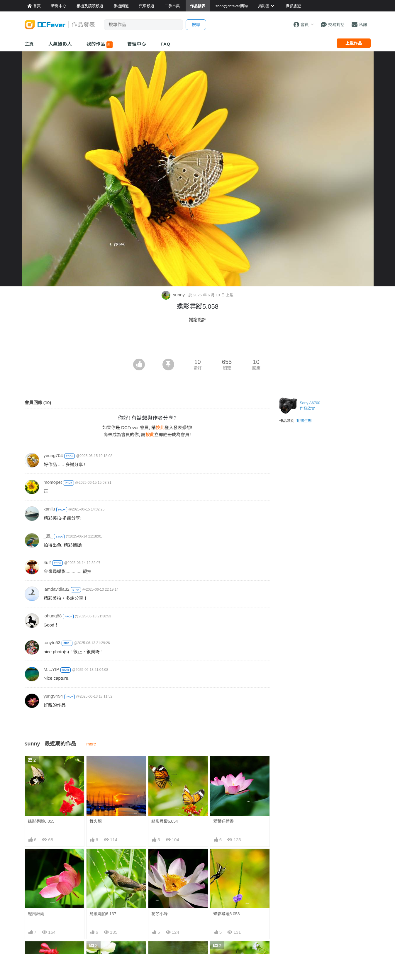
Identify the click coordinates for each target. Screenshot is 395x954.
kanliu (49, 508)
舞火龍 (95, 821)
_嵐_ (48, 535)
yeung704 (53, 455)
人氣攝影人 (60, 43)
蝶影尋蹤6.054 (164, 821)
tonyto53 (52, 642)
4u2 (47, 562)
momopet (53, 482)
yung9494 (53, 695)
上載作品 (353, 43)
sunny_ (175, 294)
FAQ (166, 43)
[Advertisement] (197, 342)
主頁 (29, 43)
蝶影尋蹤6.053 (226, 913)
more (91, 744)
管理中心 (136, 43)
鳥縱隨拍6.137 (102, 913)
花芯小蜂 (159, 913)
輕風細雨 (36, 913)
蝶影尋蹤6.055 (41, 821)
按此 (160, 427)
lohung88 (53, 615)
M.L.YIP (51, 669)
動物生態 (304, 421)
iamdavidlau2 (56, 589)
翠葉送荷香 (223, 821)
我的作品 (100, 44)
